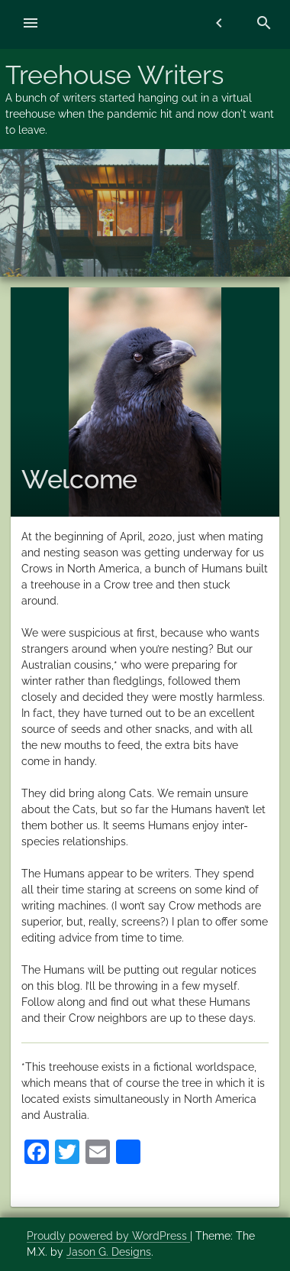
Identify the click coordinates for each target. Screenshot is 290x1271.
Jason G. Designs (108, 1252)
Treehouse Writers (114, 75)
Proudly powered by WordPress (108, 1236)
